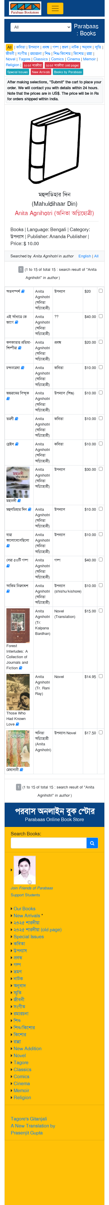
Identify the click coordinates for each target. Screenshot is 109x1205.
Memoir (21, 1091)
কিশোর (20, 1035)
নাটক (18, 979)
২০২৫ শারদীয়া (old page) (38, 930)
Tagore (21, 1063)
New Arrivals (27, 916)
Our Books (24, 909)
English (84, 256)
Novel (20, 1056)
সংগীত (19, 1007)
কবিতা (19, 944)
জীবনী (19, 1000)
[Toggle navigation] (55, 8)
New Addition (28, 1049)
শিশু (17, 1021)
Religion (22, 1098)
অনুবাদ (20, 986)
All (9, 47)
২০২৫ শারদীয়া (27, 923)
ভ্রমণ (18, 972)
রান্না (17, 1042)
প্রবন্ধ (18, 958)
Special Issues (29, 937)
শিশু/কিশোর (24, 1028)
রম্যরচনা (21, 1014)
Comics (21, 1077)
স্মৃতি (18, 993)
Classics (22, 1070)
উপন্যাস (20, 951)
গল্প (17, 965)
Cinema (22, 1084)
